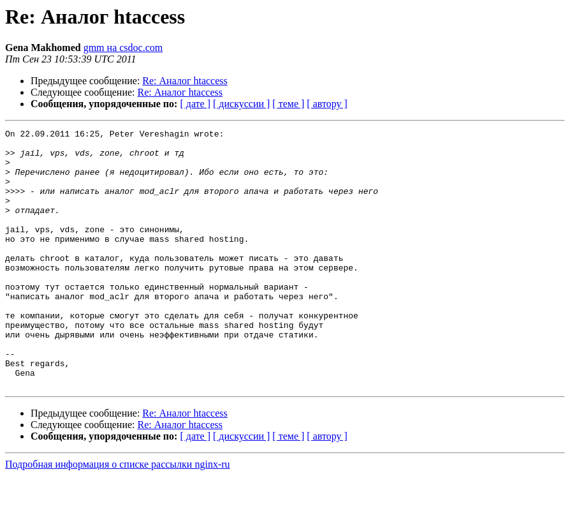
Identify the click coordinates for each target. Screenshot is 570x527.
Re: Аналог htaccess (184, 80)
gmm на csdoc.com (123, 47)
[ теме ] (288, 103)
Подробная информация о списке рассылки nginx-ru (117, 515)
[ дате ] (195, 103)
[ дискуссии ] (241, 103)
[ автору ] (327, 103)
